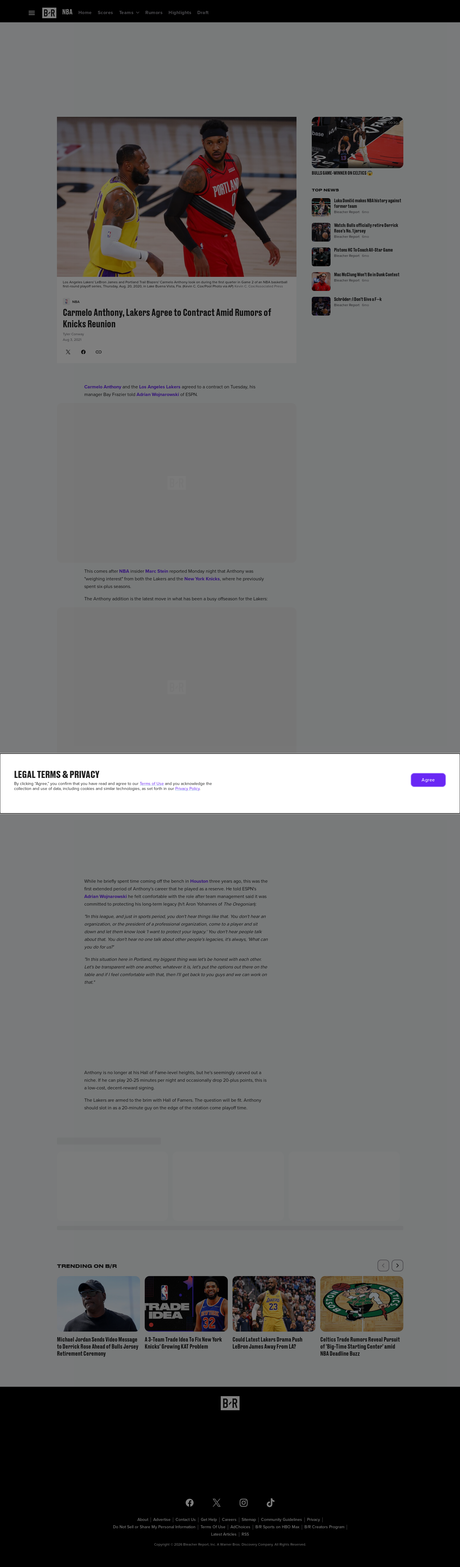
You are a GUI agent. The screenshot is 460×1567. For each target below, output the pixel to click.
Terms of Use (152, 783)
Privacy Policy (187, 788)
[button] (428, 780)
